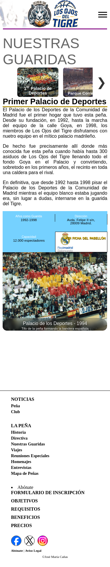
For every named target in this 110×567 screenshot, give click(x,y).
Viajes (16, 449)
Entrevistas (21, 467)
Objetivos (24, 500)
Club (15, 411)
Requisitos (25, 509)
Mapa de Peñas (25, 473)
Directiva (19, 438)
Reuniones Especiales (30, 455)
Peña (15, 405)
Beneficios (25, 517)
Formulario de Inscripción (48, 492)
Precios (21, 525)
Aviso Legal (33, 550)
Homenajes (21, 461)
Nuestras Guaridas (28, 444)
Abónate (17, 550)
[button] (101, 291)
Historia (18, 432)
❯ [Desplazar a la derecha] (101, 82)
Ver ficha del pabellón (84, 237)
